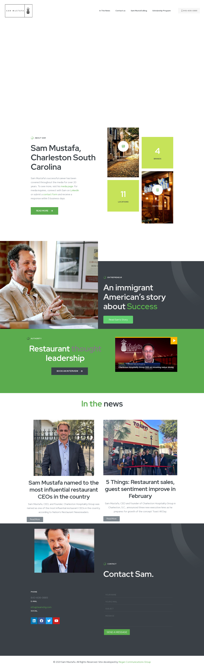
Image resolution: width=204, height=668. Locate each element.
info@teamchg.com (41, 607)
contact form (50, 194)
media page (67, 186)
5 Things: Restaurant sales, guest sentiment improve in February (140, 489)
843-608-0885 (189, 11)
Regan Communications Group (135, 661)
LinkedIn (74, 190)
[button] (44, 211)
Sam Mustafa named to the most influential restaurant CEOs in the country (64, 489)
